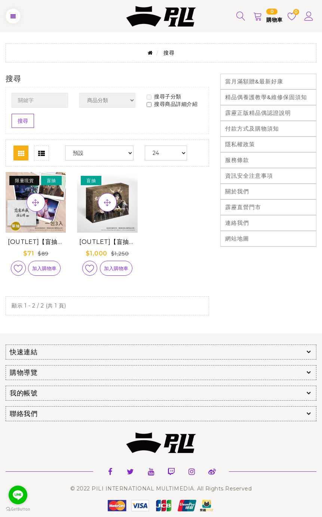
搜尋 (168, 52)
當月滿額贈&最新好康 (254, 81)
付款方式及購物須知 (252, 128)
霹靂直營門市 (243, 207)
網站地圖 (237, 238)
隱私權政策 (240, 144)
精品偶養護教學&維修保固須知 (266, 97)
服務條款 (237, 159)
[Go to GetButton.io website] (18, 509)
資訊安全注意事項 (249, 175)
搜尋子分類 (164, 96)
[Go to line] (18, 495)
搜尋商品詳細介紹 (172, 104)
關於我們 (237, 191)
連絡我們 (237, 222)
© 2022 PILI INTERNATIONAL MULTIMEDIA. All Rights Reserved (161, 488)
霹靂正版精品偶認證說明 (258, 112)
